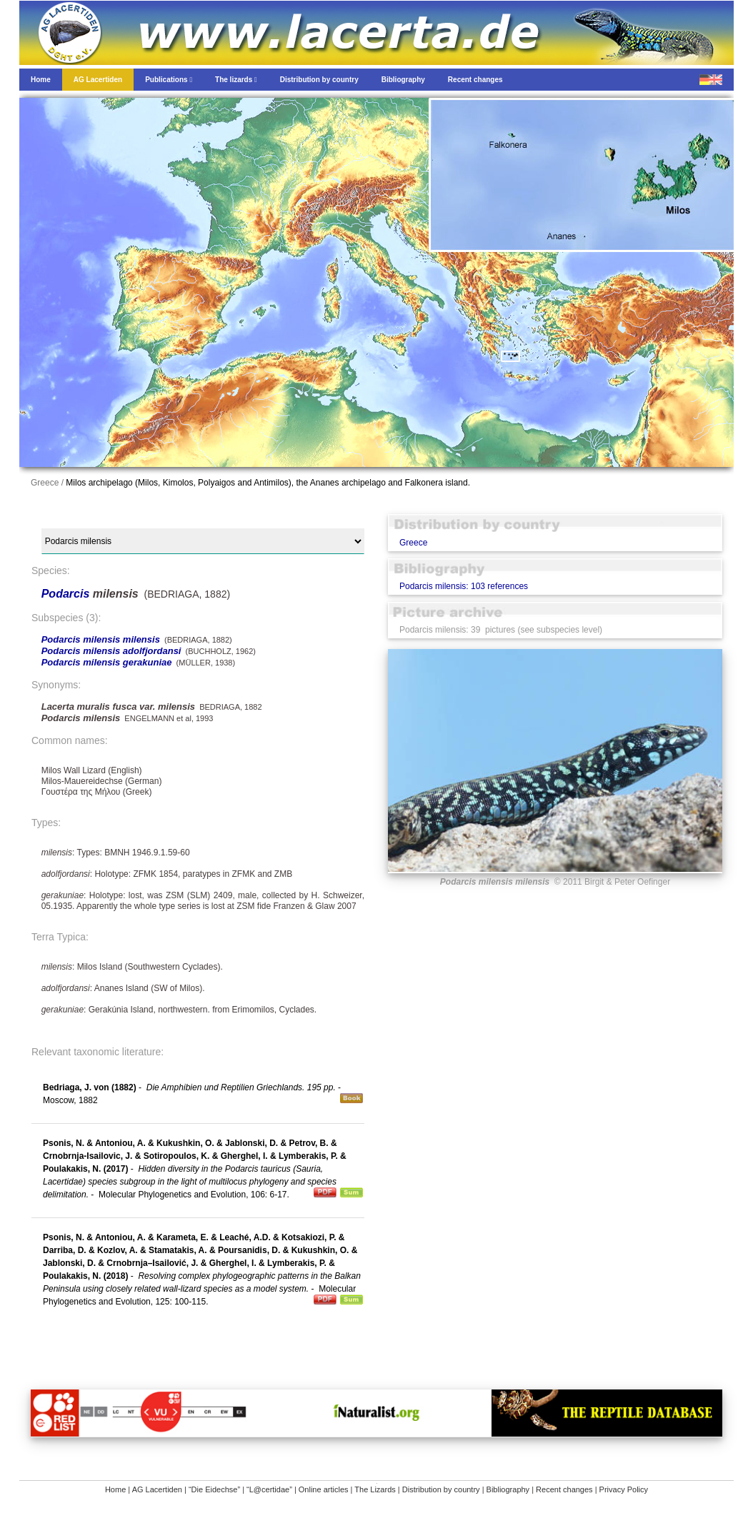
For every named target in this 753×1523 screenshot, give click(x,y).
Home (115, 1489)
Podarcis (67, 594)
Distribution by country (441, 1489)
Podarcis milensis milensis (100, 639)
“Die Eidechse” (214, 1489)
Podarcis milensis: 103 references (463, 586)
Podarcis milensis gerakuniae (106, 662)
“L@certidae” (269, 1489)
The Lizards (374, 1489)
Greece (413, 543)
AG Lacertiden (157, 1489)
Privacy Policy (623, 1489)
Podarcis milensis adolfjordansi (111, 650)
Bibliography (508, 1489)
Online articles (324, 1489)
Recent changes (564, 1489)
